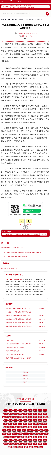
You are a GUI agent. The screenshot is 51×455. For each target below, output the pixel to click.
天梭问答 (39, 19)
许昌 (20, 443)
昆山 (45, 420)
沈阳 (40, 417)
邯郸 (35, 420)
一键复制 (43, 234)
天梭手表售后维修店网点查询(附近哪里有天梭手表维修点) (23, 252)
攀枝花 (20, 447)
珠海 (20, 427)
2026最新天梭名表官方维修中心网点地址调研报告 (19, 315)
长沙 (5, 413)
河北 (15, 420)
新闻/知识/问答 (30, 19)
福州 (40, 413)
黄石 (30, 440)
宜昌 (15, 443)
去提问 (29, 224)
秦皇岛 (15, 433)
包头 (46, 430)
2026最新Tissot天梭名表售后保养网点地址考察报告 (19, 312)
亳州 (40, 437)
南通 (15, 437)
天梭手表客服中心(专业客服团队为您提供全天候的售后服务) (19, 247)
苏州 (5, 420)
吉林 (5, 427)
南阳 (25, 443)
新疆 (14, 430)
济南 (15, 417)
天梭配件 (25, 382)
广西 (5, 423)
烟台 (30, 437)
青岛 (35, 417)
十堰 (5, 443)
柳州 (40, 443)
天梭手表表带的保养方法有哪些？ (16, 347)
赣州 (40, 427)
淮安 (25, 437)
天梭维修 (25, 372)
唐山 (30, 420)
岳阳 (20, 440)
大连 (35, 413)
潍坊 (41, 433)
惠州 (9, 447)
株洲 (40, 440)
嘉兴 (10, 437)
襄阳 (35, 440)
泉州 (35, 443)
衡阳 (25, 440)
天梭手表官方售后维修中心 (16, 19)
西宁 (14, 447)
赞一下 (22, 224)
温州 (31, 433)
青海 (9, 430)
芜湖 (15, 427)
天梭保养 (25, 375)
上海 (10, 410)
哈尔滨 (5, 417)
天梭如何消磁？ (10, 340)
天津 (25, 410)
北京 (5, 410)
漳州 (45, 427)
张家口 (26, 433)
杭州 (10, 413)
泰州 (40, 447)
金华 (10, 440)
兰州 (19, 430)
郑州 (45, 410)
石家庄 (46, 417)
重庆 (35, 410)
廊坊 (40, 420)
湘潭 (45, 440)
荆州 (10, 443)
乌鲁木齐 (30, 430)
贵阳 (45, 413)
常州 (5, 437)
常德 (30, 443)
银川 (24, 430)
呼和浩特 (44, 423)
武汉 (25, 413)
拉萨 (4, 430)
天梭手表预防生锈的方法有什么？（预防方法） (19, 358)
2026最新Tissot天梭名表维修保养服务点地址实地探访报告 (19, 319)
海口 (35, 427)
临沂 (20, 437)
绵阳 (30, 423)
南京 (40, 410)
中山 (20, 423)
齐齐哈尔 (36, 423)
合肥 (10, 417)
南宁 (30, 417)
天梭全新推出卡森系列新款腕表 (15, 354)
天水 (30, 447)
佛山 (10, 423)
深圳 (20, 410)
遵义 (26, 447)
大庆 (9, 433)
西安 (30, 413)
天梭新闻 (25, 379)
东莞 (15, 423)
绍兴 (35, 437)
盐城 (35, 447)
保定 (25, 420)
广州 (15, 410)
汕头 (25, 427)
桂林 (45, 443)
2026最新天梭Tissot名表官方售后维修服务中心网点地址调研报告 (19, 326)
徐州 (36, 433)
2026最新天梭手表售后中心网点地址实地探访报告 (19, 308)
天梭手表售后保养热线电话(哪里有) (17, 256)
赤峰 (41, 430)
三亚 (30, 427)
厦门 (20, 413)
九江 (46, 433)
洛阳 (15, 440)
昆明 (20, 417)
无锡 (10, 427)
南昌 (25, 417)
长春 (10, 420)
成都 (30, 410)
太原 (20, 420)
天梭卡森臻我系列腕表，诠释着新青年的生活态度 (19, 344)
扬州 (5, 440)
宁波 (15, 413)
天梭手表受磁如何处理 (12, 351)
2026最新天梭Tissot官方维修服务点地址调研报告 (19, 322)
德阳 (25, 423)
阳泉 (4, 433)
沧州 (20, 433)
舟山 (45, 437)
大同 (36, 430)
